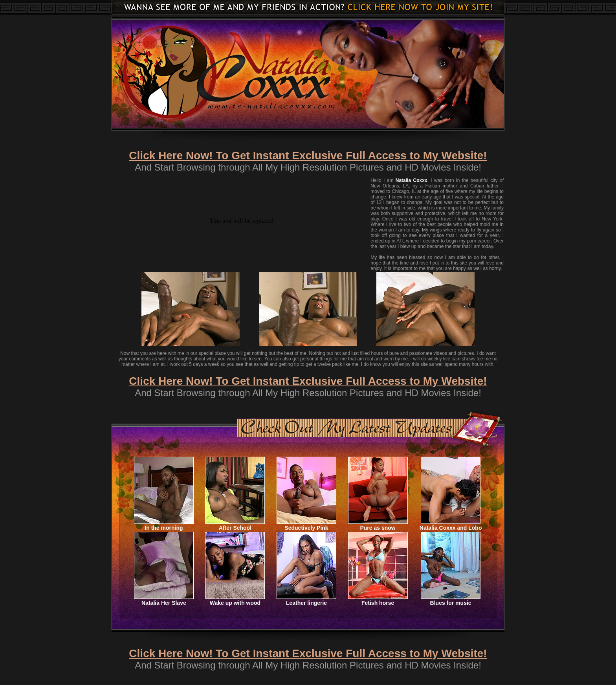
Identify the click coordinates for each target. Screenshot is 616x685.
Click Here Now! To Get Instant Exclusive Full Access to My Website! (308, 155)
